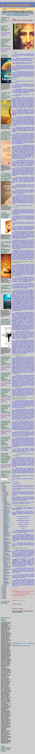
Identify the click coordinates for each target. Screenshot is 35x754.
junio (4, 498)
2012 (3, 595)
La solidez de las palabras (5, 571)
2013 (3, 594)
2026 (3, 485)
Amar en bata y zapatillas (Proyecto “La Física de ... (7, 583)
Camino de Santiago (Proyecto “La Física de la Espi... (7, 562)
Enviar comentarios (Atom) (24, 645)
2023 (3, 489)
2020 (3, 586)
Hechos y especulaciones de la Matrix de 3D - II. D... (7, 575)
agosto (4, 496)
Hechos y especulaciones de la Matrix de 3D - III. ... (7, 558)
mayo (4, 499)
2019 (3, 587)
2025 (3, 486)
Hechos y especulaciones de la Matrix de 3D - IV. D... (7, 542)
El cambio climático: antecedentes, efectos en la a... (6, 554)
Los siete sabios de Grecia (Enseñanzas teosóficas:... (7, 547)
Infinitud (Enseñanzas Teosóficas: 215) (6, 510)
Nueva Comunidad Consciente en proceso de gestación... (6, 514)
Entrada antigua (30, 643)
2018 (3, 588)
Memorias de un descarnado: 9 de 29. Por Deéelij (7, 524)
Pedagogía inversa (6, 525)
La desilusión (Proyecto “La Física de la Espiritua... (7, 509)
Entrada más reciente (16, 643)
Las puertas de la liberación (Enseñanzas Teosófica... (6, 530)
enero (4, 585)
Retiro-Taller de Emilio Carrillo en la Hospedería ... (6, 549)
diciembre (5, 492)
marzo (4, 501)
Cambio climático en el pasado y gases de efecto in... (7, 535)
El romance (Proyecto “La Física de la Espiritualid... (6, 527)
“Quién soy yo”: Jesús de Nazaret (6, 506)
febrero (4, 584)
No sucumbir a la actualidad (6, 502)
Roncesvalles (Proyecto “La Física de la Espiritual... (7, 544)
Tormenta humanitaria (6, 555)
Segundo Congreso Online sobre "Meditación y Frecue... (6, 579)
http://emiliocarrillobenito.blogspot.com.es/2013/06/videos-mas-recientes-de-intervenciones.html (6, 449)
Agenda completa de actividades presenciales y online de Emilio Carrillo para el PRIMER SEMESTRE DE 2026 (17, 14)
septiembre (5, 495)
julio (4, 497)
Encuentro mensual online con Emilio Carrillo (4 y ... (6, 573)
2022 (3, 490)
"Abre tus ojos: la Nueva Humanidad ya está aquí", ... (7, 567)
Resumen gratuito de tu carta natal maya (7, 569)
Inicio (24, 643)
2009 (3, 598)
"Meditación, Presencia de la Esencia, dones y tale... (7, 551)
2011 (3, 596)
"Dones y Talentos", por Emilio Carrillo (7, 512)
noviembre (5, 493)
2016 (3, 590)
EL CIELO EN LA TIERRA (16, 5)
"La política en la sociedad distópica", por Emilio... (7, 539)
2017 (3, 589)
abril (4, 500)
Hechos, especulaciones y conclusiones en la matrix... (7, 504)
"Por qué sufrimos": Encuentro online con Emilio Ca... (7, 522)
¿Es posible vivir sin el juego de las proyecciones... (7, 565)
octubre (4, 494)
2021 (3, 491)
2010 (3, 597)
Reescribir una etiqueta (7, 556)
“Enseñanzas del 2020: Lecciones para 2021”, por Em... (7, 533)
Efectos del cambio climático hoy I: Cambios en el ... (6, 518)
